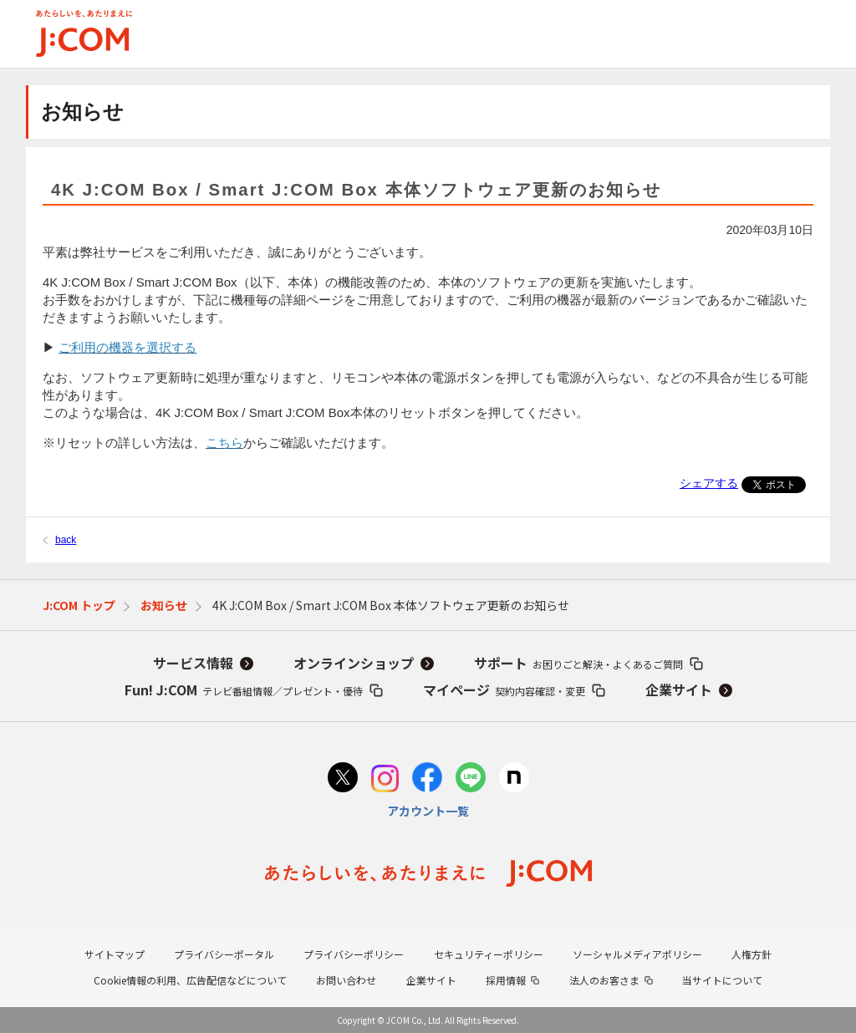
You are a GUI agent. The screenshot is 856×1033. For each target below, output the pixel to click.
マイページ (504, 689)
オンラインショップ (353, 663)
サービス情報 (193, 663)
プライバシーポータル (224, 954)
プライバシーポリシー (353, 954)
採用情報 (506, 980)
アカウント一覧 (428, 810)
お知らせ (163, 605)
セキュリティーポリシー (488, 954)
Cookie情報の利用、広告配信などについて (190, 980)
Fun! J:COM (244, 689)
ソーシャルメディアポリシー (637, 954)
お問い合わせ (346, 980)
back (65, 540)
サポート (578, 663)
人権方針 (751, 954)
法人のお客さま (604, 980)
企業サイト (678, 689)
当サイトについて (722, 980)
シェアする (709, 483)
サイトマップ (114, 954)
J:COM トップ (79, 605)
